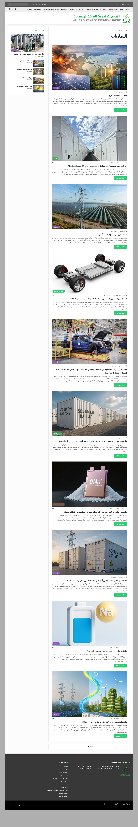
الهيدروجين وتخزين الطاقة (92, 9)
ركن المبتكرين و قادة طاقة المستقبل (51, 9)
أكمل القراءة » (120, 110)
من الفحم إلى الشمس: (25, 78)
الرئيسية (124, 30)
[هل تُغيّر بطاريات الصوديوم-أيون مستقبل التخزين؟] (89, 640)
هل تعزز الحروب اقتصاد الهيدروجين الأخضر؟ (28, 54)
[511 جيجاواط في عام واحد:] (38, 88)
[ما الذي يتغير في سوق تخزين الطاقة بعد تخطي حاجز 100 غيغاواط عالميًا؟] (89, 138)
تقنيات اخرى (80, 9)
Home (127, 9)
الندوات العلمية (37, 9)
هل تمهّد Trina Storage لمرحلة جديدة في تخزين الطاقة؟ (93, 738)
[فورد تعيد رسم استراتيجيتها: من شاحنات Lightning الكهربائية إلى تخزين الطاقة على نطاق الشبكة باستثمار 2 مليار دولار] (89, 348)
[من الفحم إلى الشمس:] (38, 80)
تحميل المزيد (89, 763)
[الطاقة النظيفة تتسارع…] (89, 67)
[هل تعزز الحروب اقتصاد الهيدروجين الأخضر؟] (27, 43)
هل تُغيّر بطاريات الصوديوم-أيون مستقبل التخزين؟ (97, 668)
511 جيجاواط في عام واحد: (24, 86)
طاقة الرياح (103, 9)
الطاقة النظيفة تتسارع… (112, 95)
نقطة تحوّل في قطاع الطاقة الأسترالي (104, 237)
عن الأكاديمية (125, 4)
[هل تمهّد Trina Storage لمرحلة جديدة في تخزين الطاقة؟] (89, 711)
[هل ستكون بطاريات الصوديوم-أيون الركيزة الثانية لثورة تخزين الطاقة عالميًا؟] (89, 566)
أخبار (122, 9)
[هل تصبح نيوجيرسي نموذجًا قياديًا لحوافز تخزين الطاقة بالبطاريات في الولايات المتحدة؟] (89, 420)
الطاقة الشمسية (113, 9)
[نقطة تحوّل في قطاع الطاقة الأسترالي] (89, 210)
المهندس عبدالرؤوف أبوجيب (118, 299)
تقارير (72, 9)
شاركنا (118, 4)
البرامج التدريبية (28, 9)
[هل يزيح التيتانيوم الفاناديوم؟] (38, 71)
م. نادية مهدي (122, 92)
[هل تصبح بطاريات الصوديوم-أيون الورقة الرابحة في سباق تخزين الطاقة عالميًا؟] (89, 494)
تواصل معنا (112, 4)
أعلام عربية (64, 9)
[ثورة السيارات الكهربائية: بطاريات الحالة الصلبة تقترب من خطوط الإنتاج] (89, 276)
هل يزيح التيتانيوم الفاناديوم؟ (24, 69)
